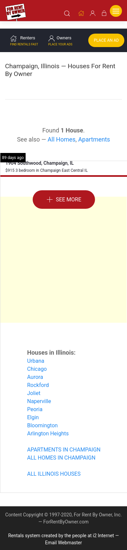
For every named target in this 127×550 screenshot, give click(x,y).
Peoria (34, 401)
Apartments (94, 131)
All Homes (61, 131)
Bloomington (42, 417)
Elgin (33, 409)
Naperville (39, 393)
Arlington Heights (48, 425)
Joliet (33, 385)
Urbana (35, 353)
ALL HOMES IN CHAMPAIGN (61, 449)
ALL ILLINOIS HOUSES (54, 466)
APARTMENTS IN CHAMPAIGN (63, 441)
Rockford (38, 377)
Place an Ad (106, 32)
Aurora (35, 369)
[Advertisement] (63, 252)
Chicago (36, 361)
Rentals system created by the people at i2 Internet (61, 527)
